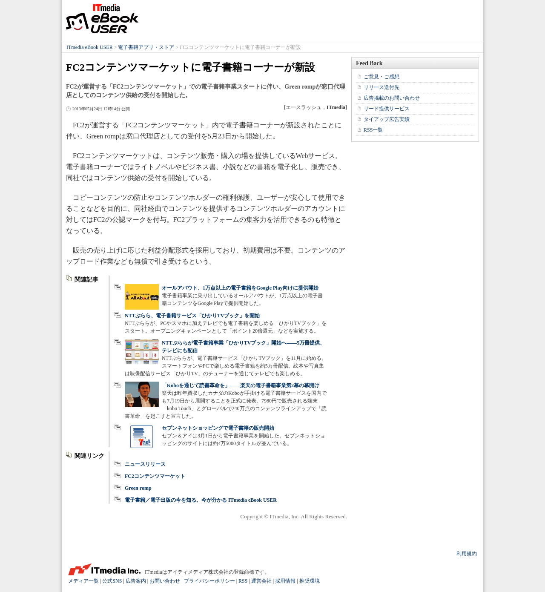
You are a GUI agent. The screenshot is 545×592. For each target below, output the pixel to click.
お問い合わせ (164, 581)
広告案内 (136, 581)
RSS (242, 581)
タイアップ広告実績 (387, 119)
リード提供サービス (387, 109)
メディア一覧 (83, 581)
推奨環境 (309, 581)
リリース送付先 (381, 87)
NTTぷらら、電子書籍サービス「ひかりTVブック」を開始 (192, 316)
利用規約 (466, 554)
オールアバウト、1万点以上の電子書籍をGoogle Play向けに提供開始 (240, 288)
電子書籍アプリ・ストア (146, 47)
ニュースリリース (145, 464)
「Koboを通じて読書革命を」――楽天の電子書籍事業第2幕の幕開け (240, 385)
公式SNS (112, 581)
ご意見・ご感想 (381, 77)
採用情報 (285, 581)
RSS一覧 (373, 130)
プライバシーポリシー (209, 581)
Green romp (138, 488)
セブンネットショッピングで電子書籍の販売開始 (218, 428)
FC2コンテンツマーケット (155, 476)
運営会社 (261, 581)
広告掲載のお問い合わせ (392, 98)
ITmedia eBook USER (102, 18)
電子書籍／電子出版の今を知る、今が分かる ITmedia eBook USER (201, 500)
